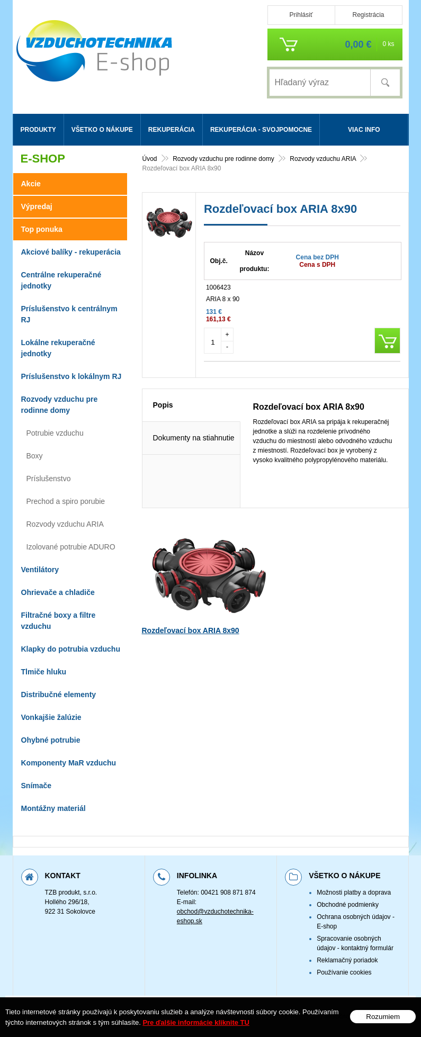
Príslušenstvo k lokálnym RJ (71, 376)
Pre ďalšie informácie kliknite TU (195, 1022)
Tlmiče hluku (44, 672)
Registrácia (368, 15)
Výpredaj (36, 206)
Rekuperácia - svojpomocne (261, 129)
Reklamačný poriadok (347, 960)
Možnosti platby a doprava (354, 892)
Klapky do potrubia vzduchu (70, 649)
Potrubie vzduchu (55, 433)
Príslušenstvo (48, 478)
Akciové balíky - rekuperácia (71, 252)
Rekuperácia (171, 129)
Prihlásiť (301, 15)
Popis (163, 441)
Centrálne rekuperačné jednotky (61, 280)
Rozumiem (383, 1017)
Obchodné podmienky (348, 904)
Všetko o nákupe (102, 129)
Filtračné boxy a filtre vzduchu (58, 620)
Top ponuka (41, 229)
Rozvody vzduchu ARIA (65, 524)
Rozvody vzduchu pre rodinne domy (59, 404)
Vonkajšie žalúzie (51, 717)
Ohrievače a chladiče (58, 592)
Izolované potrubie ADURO (70, 547)
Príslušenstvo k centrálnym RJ (69, 314)
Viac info (364, 129)
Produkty (38, 129)
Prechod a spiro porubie (65, 501)
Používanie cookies (344, 972)
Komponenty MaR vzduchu (69, 763)
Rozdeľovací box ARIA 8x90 (190, 667)
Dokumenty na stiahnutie (194, 474)
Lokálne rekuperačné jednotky (58, 348)
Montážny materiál (53, 808)
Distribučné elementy (58, 694)
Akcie (31, 183)
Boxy (34, 456)
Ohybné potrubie (50, 740)
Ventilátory (40, 569)
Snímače (36, 785)
